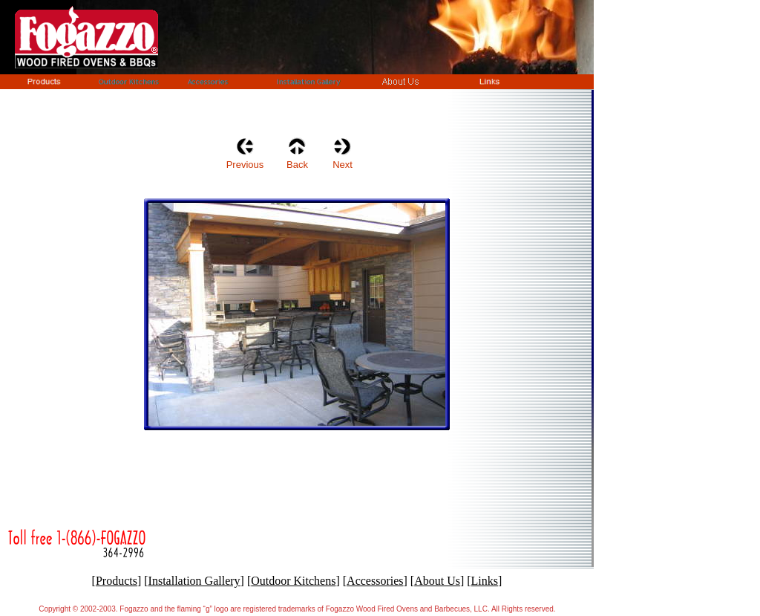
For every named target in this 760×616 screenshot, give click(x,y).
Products (116, 580)
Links (484, 580)
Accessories (375, 580)
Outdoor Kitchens (293, 580)
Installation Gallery (194, 580)
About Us (437, 580)
